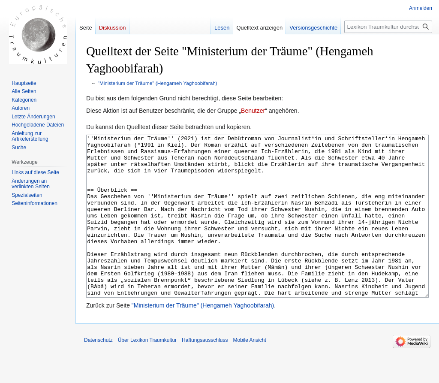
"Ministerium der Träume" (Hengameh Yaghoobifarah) (157, 83)
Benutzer (253, 110)
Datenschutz (98, 372)
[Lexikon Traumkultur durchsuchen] (388, 27)
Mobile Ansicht (249, 372)
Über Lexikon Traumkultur (147, 372)
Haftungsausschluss (205, 372)
